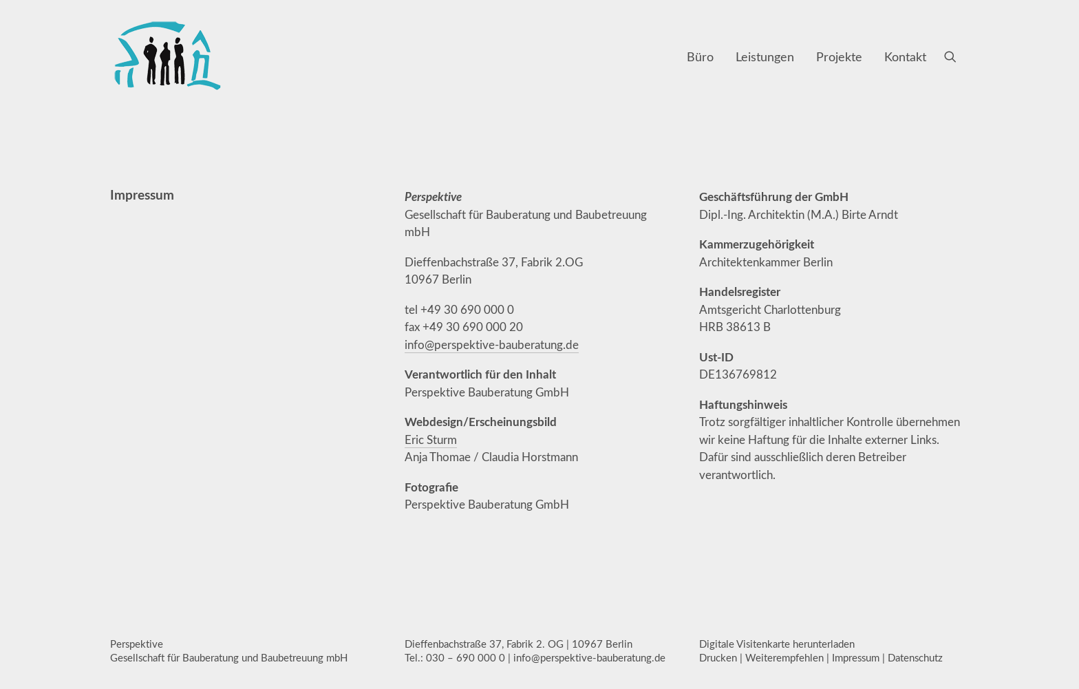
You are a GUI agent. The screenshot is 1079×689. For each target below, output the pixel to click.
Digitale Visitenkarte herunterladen (777, 643)
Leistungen (765, 56)
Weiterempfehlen (784, 657)
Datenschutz (915, 657)
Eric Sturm (431, 439)
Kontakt (905, 56)
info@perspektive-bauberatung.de (492, 344)
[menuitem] (700, 56)
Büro (700, 56)
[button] (956, 56)
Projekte (839, 56)
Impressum (855, 657)
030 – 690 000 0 (465, 657)
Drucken (718, 657)
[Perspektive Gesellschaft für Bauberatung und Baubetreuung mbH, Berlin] (167, 56)
